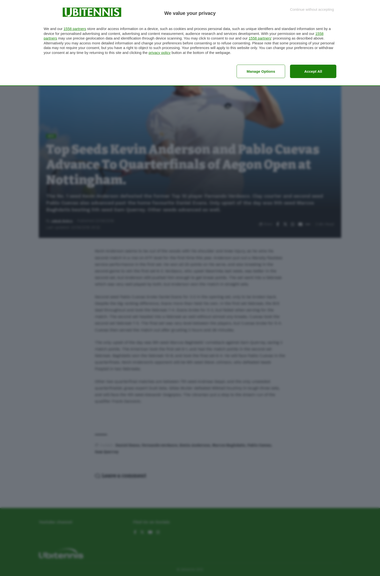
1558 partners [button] (74, 29)
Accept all (313, 71)
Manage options (261, 71)
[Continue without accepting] (312, 9)
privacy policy (159, 53)
